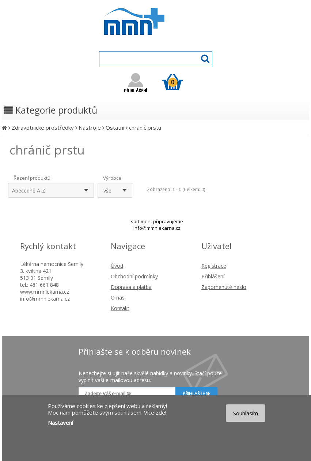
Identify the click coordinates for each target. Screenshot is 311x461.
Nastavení (60, 422)
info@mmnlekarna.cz (157, 228)
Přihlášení (212, 276)
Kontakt (120, 308)
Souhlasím (245, 413)
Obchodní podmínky (134, 276)
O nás (118, 297)
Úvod (117, 265)
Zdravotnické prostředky (43, 127)
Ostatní (115, 127)
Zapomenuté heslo (223, 286)
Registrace (213, 265)
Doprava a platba (131, 286)
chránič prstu (145, 127)
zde (160, 412)
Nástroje (90, 127)
